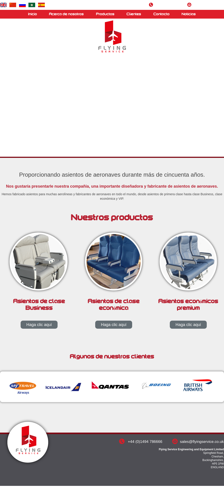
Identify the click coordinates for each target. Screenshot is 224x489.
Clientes (134, 14)
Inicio (32, 14)
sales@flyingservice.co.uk (208, 5)
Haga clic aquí (39, 324)
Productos (105, 14)
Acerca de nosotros (66, 14)
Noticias (189, 14)
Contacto (161, 14)
